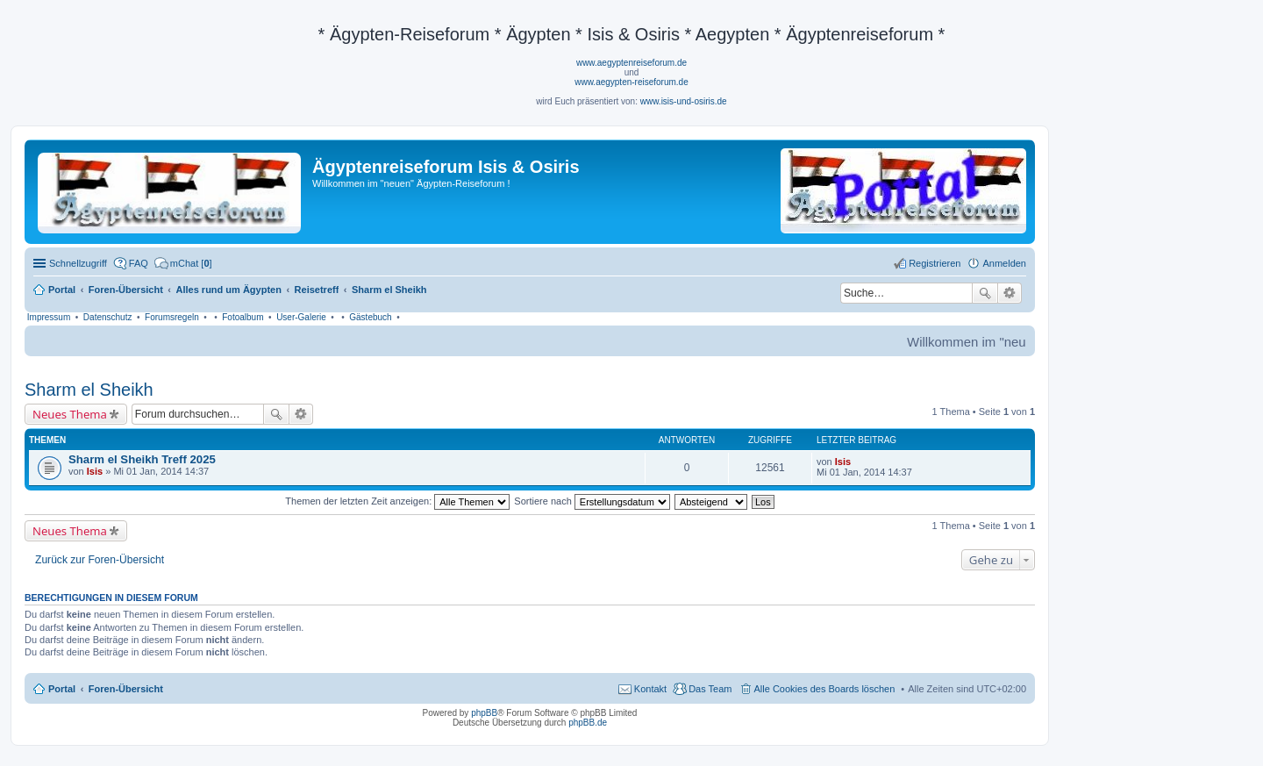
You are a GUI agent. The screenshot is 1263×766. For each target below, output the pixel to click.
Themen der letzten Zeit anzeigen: (397, 501)
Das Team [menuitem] (710, 689)
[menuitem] (183, 263)
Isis (95, 471)
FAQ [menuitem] (138, 263)
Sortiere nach (591, 501)
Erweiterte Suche (1010, 293)
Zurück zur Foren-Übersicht (99, 560)
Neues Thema (69, 414)
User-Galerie (301, 317)
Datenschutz (107, 317)
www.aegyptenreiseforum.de (631, 63)
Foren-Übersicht (126, 689)
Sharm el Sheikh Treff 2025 (142, 459)
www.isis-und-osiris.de (683, 101)
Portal (61, 289)
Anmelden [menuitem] (1004, 263)
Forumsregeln (172, 317)
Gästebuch (370, 317)
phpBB (484, 713)
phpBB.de (587, 722)
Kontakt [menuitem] (650, 689)
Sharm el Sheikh (89, 389)
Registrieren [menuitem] (934, 263)
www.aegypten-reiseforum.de (631, 82)
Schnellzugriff (78, 263)
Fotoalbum (242, 317)
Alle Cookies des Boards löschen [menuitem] (825, 689)
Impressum (48, 317)
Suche (985, 293)
